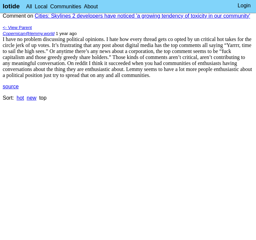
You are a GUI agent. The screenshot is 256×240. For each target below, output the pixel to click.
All (29, 6)
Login (244, 5)
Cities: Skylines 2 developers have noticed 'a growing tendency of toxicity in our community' (142, 16)
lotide (11, 6)
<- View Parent (17, 27)
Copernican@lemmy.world (29, 33)
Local (41, 6)
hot (20, 98)
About (91, 6)
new (31, 98)
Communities (65, 6)
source (11, 86)
